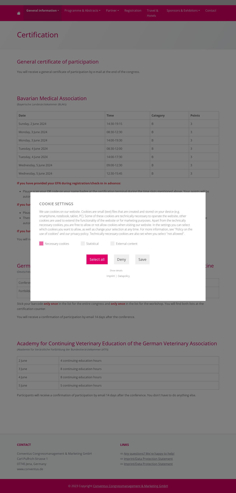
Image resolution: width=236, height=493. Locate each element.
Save (142, 259)
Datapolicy (124, 276)
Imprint (111, 276)
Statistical (90, 243)
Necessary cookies (54, 243)
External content (123, 243)
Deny (121, 259)
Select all (97, 259)
